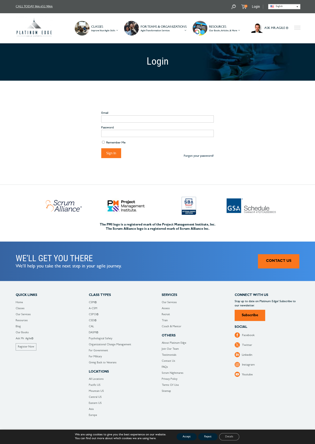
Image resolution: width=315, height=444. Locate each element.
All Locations (96, 379)
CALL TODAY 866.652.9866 (34, 6)
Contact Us (278, 261)
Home (19, 302)
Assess (166, 308)
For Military (95, 356)
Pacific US (94, 385)
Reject (208, 436)
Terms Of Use (170, 385)
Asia (91, 409)
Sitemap (166, 391)
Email (104, 113)
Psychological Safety (100, 338)
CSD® (93, 320)
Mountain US (96, 391)
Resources (22, 320)
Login (256, 6)
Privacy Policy (169, 379)
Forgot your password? (199, 156)
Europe (93, 415)
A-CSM (93, 308)
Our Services (23, 314)
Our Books (22, 332)
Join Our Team (170, 349)
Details (229, 436)
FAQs (165, 367)
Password (107, 127)
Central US (95, 397)
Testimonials (169, 355)
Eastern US (95, 403)
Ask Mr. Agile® (25, 338)
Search (234, 6)
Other (297, 28)
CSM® (93, 302)
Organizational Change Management (110, 344)
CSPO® (94, 314)
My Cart (246, 6)
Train (165, 320)
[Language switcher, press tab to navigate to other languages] (284, 6)
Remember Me (114, 142)
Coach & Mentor (171, 326)
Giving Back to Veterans (103, 362)
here (153, 438)
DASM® (93, 332)
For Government (98, 350)
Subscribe (250, 315)
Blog (18, 326)
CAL (91, 326)
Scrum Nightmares (172, 373)
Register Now (26, 346)
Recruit (166, 314)
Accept (187, 436)
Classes (20, 308)
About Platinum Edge (174, 343)
